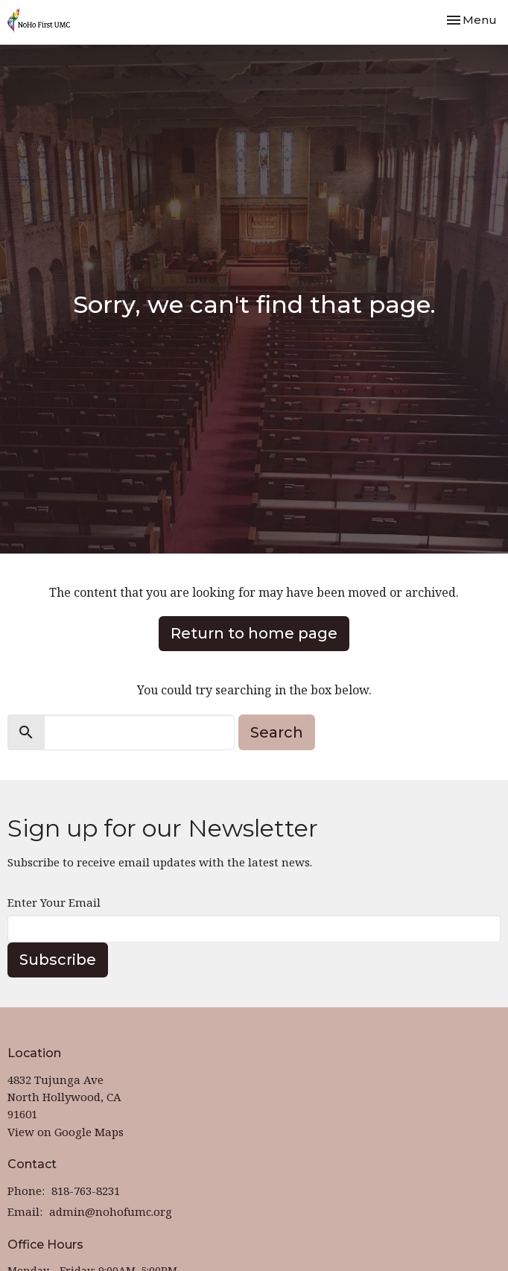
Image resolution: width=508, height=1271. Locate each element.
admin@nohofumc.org (110, 1211)
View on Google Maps (65, 1131)
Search (276, 732)
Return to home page (254, 633)
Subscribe (57, 960)
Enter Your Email (54, 902)
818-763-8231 (85, 1190)
